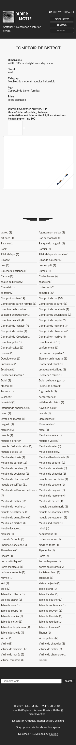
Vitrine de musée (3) (12, 654)
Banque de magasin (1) (52, 243)
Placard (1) (7, 555)
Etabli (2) (6, 380)
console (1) (7, 353)
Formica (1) (7, 391)
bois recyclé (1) (47, 265)
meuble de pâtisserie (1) (14, 512)
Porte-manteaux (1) (12, 566)
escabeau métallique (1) (52, 369)
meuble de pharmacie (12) (54, 512)
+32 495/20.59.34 (63, 12)
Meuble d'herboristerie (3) (54, 457)
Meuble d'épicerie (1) (13, 457)
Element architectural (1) (53, 358)
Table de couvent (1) (50, 610)
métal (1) (44, 429)
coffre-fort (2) (46, 287)
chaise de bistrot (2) (12, 281)
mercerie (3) (8, 429)
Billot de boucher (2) (50, 259)
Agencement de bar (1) (52, 232)
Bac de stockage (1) (50, 238)
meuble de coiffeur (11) (14, 484)
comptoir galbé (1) (11, 342)
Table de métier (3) (11, 621)
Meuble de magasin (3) (52, 490)
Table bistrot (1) (48, 588)
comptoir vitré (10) (49, 342)
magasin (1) (7, 424)
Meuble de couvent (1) (52, 484)
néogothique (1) (48, 534)
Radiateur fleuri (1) (49, 572)
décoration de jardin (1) (52, 353)
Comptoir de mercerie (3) (53, 325)
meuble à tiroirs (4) (11, 440)
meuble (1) (7, 435)
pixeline (53, 733)
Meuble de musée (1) (51, 501)
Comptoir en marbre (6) (52, 336)
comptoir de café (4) (12, 320)
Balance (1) (7, 243)
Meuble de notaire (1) (13, 506)
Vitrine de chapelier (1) (52, 643)
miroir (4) (44, 528)
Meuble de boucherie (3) (53, 468)
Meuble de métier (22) (13, 501)
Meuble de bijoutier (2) (52, 462)
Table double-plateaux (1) (15, 627)
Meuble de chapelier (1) (52, 473)
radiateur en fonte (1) (13, 572)
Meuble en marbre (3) (13, 523)
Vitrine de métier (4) (50, 649)
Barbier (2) (45, 248)
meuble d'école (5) (11, 451)
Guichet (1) (7, 396)
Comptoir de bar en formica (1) (18, 303)
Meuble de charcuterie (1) (15, 479)
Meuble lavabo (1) (11, 528)
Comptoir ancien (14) (13, 298)
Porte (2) (44, 555)
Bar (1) (4, 248)
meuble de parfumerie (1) (53, 506)
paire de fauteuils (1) (12, 539)
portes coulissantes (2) (51, 566)
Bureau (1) (44, 270)
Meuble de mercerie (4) (52, 495)
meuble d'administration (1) (16, 446)
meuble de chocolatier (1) (53, 479)
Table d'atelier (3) (48, 594)
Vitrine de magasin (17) (14, 649)
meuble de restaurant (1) (53, 517)
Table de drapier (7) (12, 616)
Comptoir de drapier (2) (52, 320)
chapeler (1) (45, 281)
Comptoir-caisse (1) (12, 347)
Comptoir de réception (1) (15, 336)
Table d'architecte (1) (13, 594)
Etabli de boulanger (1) (51, 380)
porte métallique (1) (12, 561)
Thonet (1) (45, 632)
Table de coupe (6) (11, 610)
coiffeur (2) (7, 292)
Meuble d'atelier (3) (50, 446)
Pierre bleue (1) (9, 550)
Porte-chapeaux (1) (50, 561)
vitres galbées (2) (48, 638)
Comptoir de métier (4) (14, 331)
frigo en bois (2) (48, 391)
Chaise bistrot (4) (48, 276)
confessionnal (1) (48, 347)
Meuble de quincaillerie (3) (16, 517)
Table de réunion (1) (50, 621)
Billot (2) (5, 259)
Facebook (41, 727)
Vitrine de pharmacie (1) (52, 654)
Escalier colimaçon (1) (13, 375)
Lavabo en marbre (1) (13, 418)
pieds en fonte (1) (49, 544)
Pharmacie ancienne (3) (14, 544)
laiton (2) (6, 413)
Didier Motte (62, 19)
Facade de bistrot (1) (50, 386)
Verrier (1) (6, 638)
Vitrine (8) (6, 643)
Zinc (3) (43, 660)
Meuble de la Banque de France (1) (19, 492)
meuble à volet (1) (49, 440)
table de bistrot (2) (11, 599)
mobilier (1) (7, 534)
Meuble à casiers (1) (50, 435)
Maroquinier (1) (47, 424)
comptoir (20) (46, 292)
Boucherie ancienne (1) (14, 270)
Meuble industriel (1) (50, 523)
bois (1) (5, 265)
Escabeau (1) (8, 369)
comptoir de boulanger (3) (15, 314)
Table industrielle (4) (12, 632)
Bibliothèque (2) (10, 254)
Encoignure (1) (9, 364)
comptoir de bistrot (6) (14, 309)
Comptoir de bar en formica (24, 90)
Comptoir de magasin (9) (15, 325)
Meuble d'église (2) (49, 451)
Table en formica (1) (50, 627)
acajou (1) (6, 232)
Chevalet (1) (8, 287)
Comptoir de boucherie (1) (54, 309)
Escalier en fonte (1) (50, 375)
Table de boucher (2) (50, 599)
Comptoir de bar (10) (51, 298)
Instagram (54, 727)
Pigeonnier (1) (47, 550)
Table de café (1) (10, 605)
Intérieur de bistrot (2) (51, 402)
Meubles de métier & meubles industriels (31, 81)
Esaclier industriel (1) (50, 364)
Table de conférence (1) (52, 605)
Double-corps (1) (10, 358)
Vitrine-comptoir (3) (12, 660)
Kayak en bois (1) (48, 407)
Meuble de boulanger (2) (15, 473)
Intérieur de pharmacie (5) (15, 407)
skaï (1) (5, 583)
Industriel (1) (8, 402)
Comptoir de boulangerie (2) (55, 314)
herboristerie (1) (48, 396)
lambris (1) (45, 413)
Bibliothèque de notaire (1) (54, 254)
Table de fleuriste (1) (50, 616)
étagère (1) (7, 386)
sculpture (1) (46, 577)
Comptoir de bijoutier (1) (53, 303)
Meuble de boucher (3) (14, 468)
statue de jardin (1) (49, 583)
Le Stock (61, 25)
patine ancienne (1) (50, 539)
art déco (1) (7, 238)
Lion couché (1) (47, 418)
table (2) (5, 588)
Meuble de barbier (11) (14, 462)
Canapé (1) (7, 276)
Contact (62, 30)
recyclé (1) (7, 577)
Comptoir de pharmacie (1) (54, 331)
